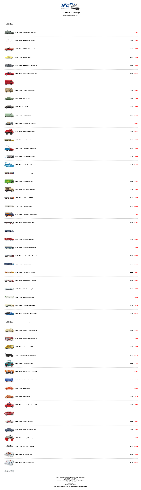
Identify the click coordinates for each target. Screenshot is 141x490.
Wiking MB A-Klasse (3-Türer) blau (27, 40)
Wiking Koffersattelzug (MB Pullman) (27, 247)
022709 (16, 65)
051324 (16, 247)
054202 (16, 305)
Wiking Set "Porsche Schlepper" (26, 462)
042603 (16, 164)
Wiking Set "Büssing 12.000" (25, 454)
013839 (16, 40)
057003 (16, 313)
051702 (16, 264)
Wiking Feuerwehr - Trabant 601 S (27, 413)
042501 (16, 156)
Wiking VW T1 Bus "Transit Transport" (28, 380)
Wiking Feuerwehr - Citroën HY (26, 82)
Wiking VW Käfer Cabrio (24, 388)
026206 (16, 82)
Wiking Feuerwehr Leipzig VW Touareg (28, 322)
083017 (16, 396)
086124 (16, 413)
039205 (16, 140)
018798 (16, 48)
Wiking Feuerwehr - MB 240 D (26, 421)
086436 (16, 429)
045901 (16, 197)
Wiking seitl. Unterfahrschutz (26, 24)
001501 (16, 24)
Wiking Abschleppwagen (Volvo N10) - (28, 355)
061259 (16, 338)
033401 (16, 115)
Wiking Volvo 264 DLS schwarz (26, 106)
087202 (16, 437)
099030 (16, 446)
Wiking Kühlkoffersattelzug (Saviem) (27, 288)
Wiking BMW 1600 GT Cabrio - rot (27, 48)
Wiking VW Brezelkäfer (24, 396)
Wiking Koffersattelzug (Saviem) (26, 239)
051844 (16, 272)
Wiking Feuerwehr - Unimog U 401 (27, 131)
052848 (16, 288)
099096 (16, 471)
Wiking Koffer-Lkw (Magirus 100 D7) (27, 156)
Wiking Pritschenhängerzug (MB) (26, 173)
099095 (16, 462)
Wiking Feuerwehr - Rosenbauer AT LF (28, 338)
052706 (16, 280)
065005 (16, 363)
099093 (16, 454)
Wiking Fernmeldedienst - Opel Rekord (28, 32)
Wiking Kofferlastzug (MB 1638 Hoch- (27, 197)
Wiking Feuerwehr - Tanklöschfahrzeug (28, 330)
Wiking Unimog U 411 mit (25, 140)
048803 (16, 222)
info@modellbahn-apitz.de (80, 486)
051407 (16, 255)
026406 (16, 106)
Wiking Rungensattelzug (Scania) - (27, 272)
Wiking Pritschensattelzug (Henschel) (28, 255)
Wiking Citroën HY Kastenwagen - (27, 90)
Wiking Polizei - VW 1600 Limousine (27, 429)
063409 (16, 355)
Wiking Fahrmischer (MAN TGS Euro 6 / (28, 371)
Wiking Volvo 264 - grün (24, 98)
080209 (16, 388)
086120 (16, 404)
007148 (16, 32)
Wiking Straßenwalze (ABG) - (26, 363)
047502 (16, 206)
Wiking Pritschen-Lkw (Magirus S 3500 (28, 313)
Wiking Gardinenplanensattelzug (26, 297)
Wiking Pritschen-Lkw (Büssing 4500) (28, 214)
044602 (16, 189)
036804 (16, 131)
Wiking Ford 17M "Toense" (25, 57)
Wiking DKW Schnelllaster (25, 115)
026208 (16, 90)
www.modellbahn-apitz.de (63, 486)
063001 (16, 346)
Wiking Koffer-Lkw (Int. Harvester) (27, 189)
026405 (16, 98)
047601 (16, 214)
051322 (16, 239)
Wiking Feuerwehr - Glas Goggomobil (28, 404)
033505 (16, 123)
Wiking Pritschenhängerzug (25, 206)
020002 (16, 57)
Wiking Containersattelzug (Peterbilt (27, 280)
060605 (16, 330)
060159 (16, 322)
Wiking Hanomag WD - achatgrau (26, 437)
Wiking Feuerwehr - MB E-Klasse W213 (28, 73)
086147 (16, 421)
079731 (16, 380)
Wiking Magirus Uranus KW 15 (26, 346)
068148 (16, 371)
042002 (16, 148)
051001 (16, 231)
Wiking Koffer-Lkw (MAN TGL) (26, 181)
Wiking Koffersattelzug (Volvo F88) (27, 305)
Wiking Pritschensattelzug (25, 231)
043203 (16, 173)
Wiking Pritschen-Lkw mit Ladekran (27, 148)
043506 (16, 181)
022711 (16, 73)
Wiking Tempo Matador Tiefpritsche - (27, 123)
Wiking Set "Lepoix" (23, 471)
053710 (16, 297)
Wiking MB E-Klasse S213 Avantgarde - (28, 65)
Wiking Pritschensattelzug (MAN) (26, 222)
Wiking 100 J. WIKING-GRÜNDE (26, 446)
